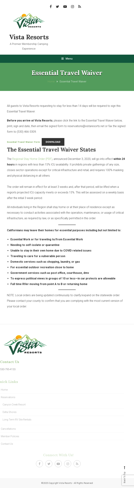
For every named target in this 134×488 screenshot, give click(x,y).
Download (53, 141)
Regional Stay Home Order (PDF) (32, 159)
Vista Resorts (29, 37)
